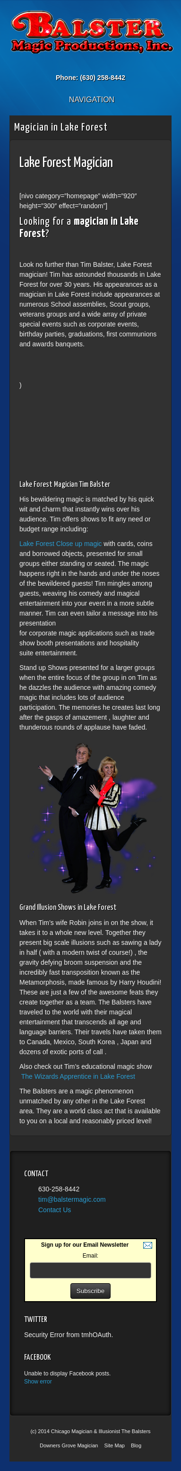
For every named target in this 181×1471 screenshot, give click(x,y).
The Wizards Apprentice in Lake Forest (78, 1076)
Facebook (84, 64)
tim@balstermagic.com (72, 1199)
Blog (136, 1445)
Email (72, 64)
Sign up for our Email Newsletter (85, 1245)
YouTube (110, 64)
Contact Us (54, 1210)
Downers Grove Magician (69, 1445)
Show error (38, 1381)
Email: (90, 1255)
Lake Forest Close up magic (61, 543)
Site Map (114, 1445)
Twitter (97, 64)
